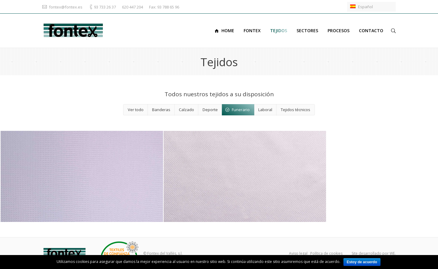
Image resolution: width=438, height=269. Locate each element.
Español (361, 6)
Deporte (210, 109)
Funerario (241, 109)
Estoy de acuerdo (362, 262)
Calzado (186, 109)
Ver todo (136, 109)
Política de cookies (326, 253)
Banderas (161, 109)
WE (392, 253)
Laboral (265, 109)
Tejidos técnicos (295, 109)
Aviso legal (298, 253)
